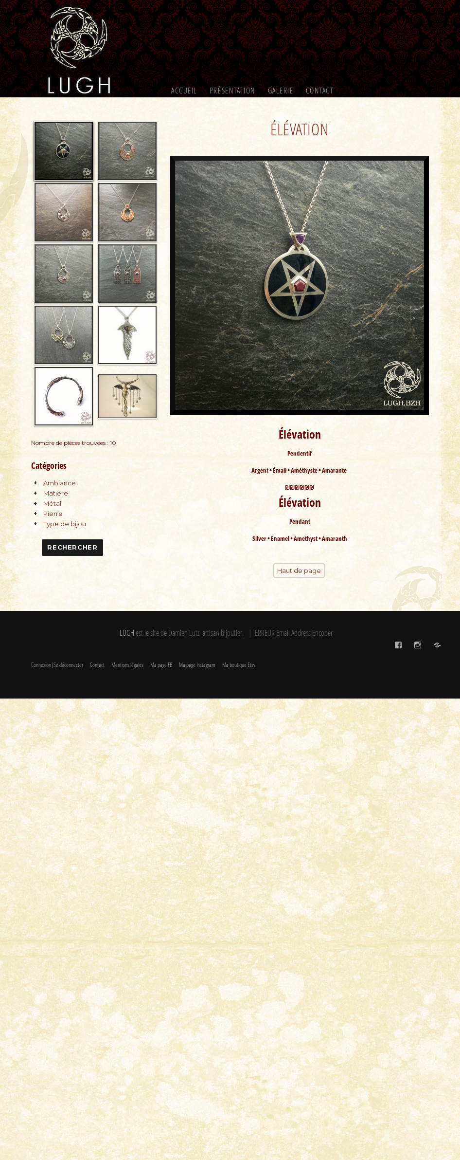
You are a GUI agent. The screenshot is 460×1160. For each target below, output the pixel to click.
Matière (55, 493)
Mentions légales (127, 665)
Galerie (281, 90)
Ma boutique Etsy (238, 665)
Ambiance (59, 483)
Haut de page (299, 568)
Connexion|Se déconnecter (57, 665)
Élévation (299, 129)
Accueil (184, 90)
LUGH (127, 632)
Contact (320, 90)
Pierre (53, 513)
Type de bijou (64, 524)
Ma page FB (161, 665)
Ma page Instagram (197, 665)
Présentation (233, 90)
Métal (52, 503)
